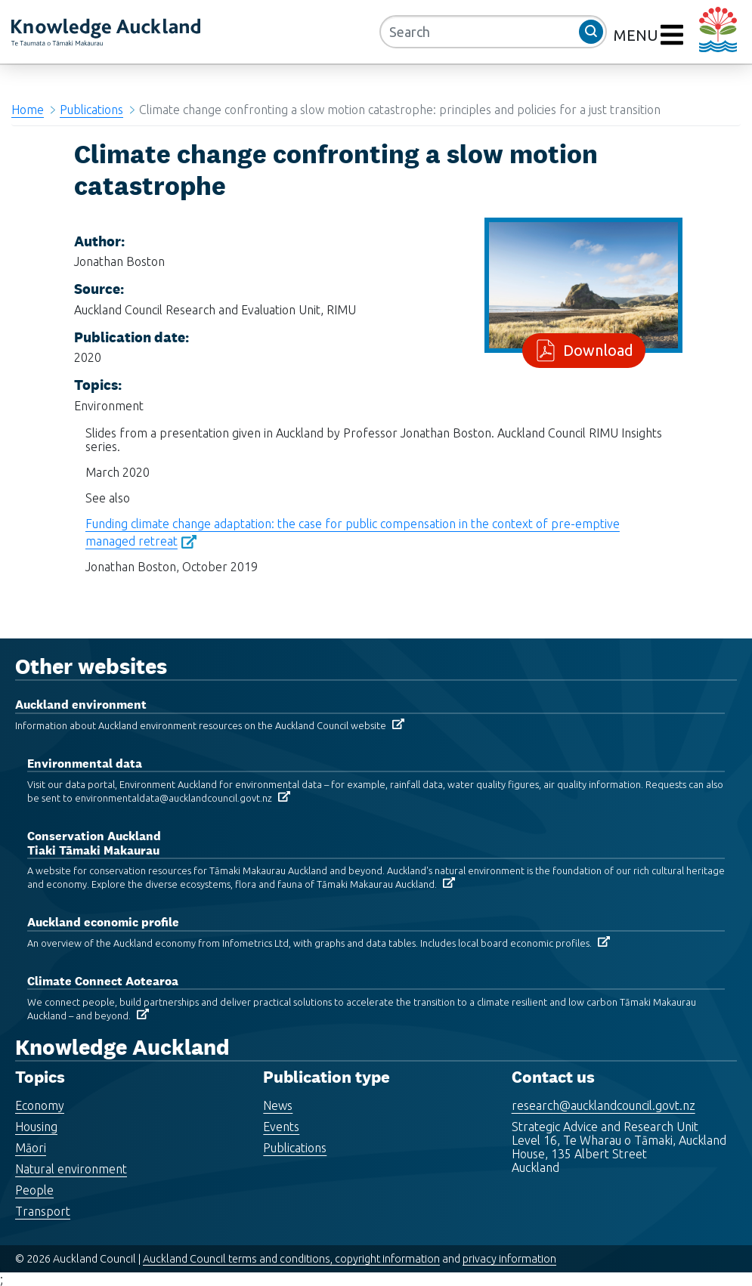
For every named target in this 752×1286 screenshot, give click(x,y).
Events (281, 1126)
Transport (42, 1211)
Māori (30, 1148)
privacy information (509, 1259)
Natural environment (71, 1169)
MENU (638, 35)
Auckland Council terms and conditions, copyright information (291, 1259)
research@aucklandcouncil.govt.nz (603, 1105)
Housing (36, 1126)
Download (595, 350)
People (34, 1190)
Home (27, 109)
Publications (91, 109)
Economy (39, 1105)
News (277, 1105)
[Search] (493, 31)
